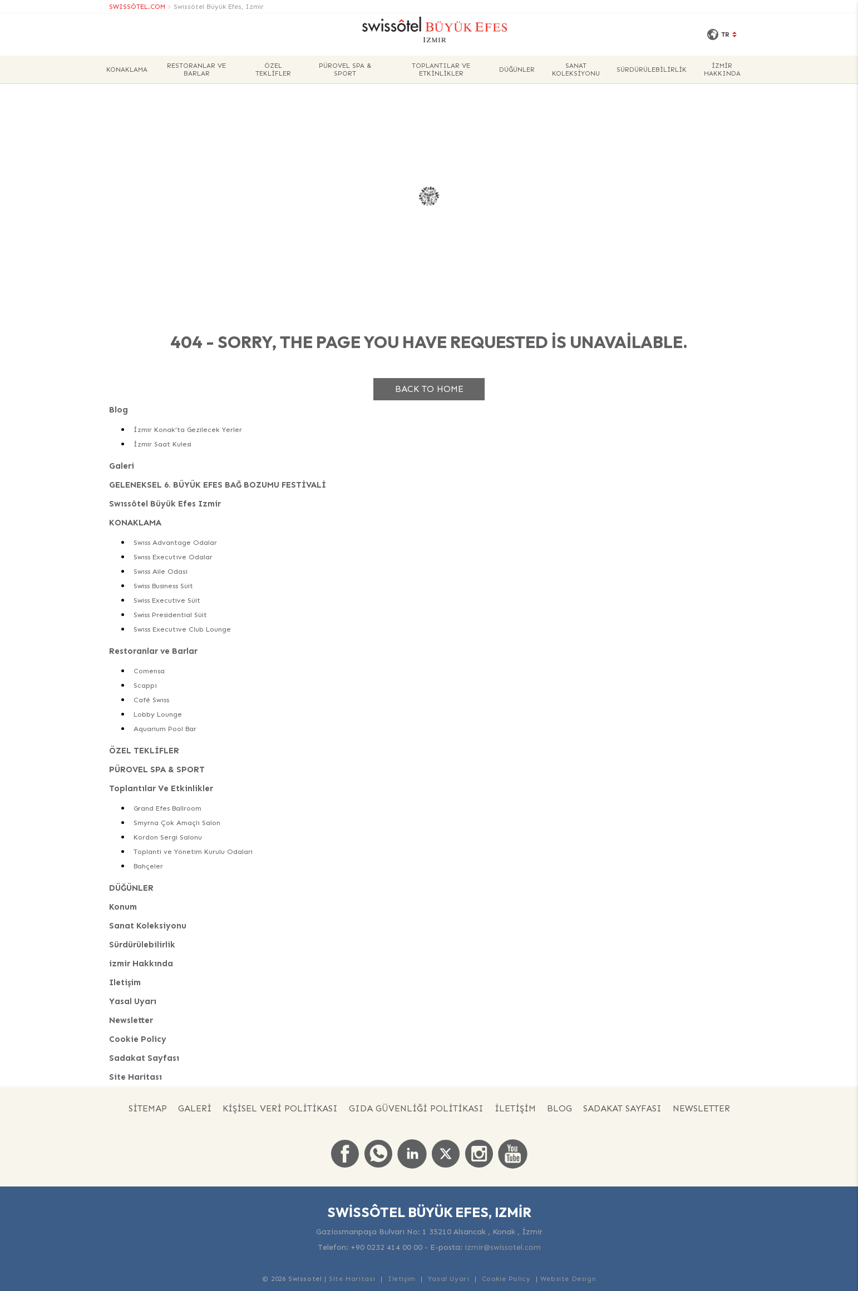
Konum (123, 907)
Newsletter (131, 1020)
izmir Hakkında (722, 69)
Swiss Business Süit (163, 586)
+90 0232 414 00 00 (386, 1247)
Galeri (121, 466)
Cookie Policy (137, 1039)
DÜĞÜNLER (517, 69)
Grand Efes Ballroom (167, 808)
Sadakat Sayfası (144, 1058)
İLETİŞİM (515, 1108)
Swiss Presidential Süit (170, 614)
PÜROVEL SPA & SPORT (345, 69)
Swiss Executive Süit (167, 600)
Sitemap (148, 1108)
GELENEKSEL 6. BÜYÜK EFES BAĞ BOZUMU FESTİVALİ (217, 485)
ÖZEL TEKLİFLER (273, 69)
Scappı (145, 685)
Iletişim (125, 982)
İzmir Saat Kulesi (162, 444)
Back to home (429, 389)
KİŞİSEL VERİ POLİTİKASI (280, 1108)
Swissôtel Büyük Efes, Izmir (219, 7)
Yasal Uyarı (132, 1001)
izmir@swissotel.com (503, 1247)
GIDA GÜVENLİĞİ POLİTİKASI (416, 1108)
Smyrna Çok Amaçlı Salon (177, 822)
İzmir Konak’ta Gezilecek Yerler (188, 429)
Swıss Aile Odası (161, 571)
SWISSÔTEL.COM (137, 7)
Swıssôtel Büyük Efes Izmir (165, 504)
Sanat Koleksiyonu (576, 69)
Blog (118, 410)
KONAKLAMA (126, 69)
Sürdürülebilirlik (652, 69)
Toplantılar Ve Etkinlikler (441, 69)
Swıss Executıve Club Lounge (182, 629)
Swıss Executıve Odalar (173, 557)
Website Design (568, 1279)
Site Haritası (135, 1077)
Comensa (149, 671)
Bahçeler (148, 866)
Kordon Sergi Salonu (168, 837)
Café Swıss (151, 700)
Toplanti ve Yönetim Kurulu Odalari (193, 851)
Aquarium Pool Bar (165, 728)
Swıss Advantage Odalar (175, 542)
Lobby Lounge (158, 714)
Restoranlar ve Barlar (196, 69)
